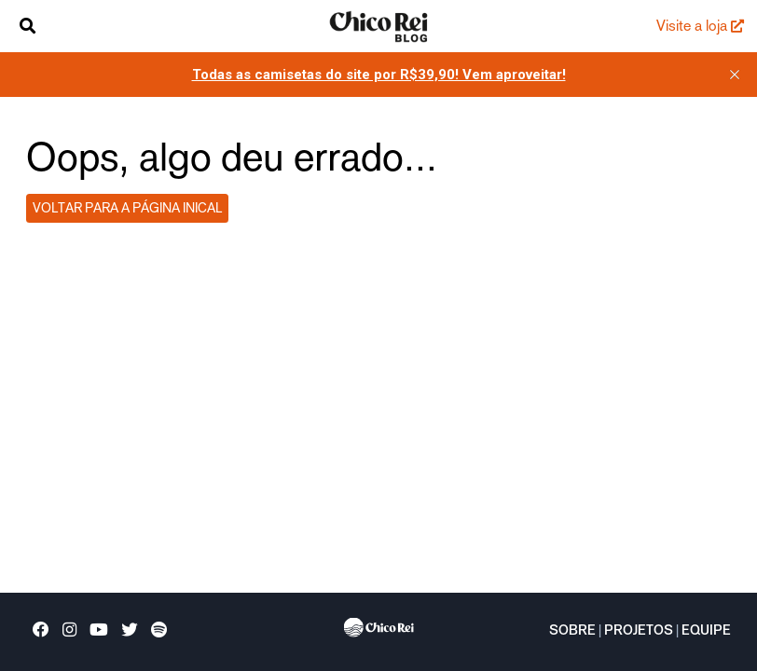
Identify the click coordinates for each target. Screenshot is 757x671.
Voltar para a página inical (127, 208)
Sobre (572, 631)
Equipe (706, 631)
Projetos (638, 631)
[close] (735, 74)
